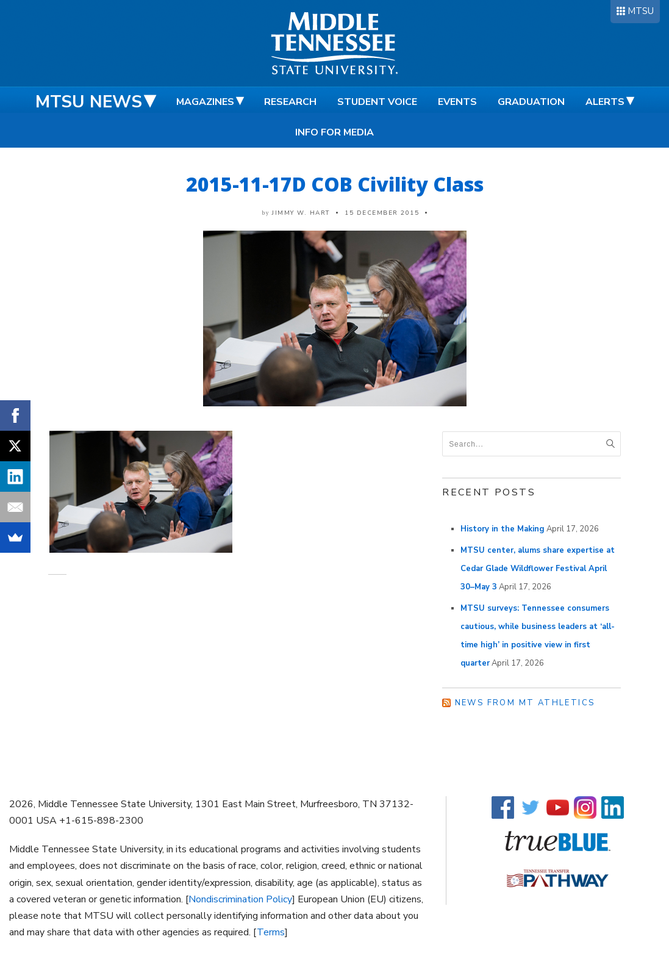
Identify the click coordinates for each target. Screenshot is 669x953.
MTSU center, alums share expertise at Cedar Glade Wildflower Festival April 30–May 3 (537, 568)
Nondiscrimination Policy (240, 899)
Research (290, 102)
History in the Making (502, 528)
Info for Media (334, 132)
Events (457, 102)
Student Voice (377, 102)
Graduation (531, 102)
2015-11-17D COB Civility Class (335, 184)
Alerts (604, 102)
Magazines (205, 102)
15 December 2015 (382, 213)
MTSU (641, 11)
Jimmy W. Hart (301, 213)
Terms (271, 932)
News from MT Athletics (525, 702)
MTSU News (88, 101)
